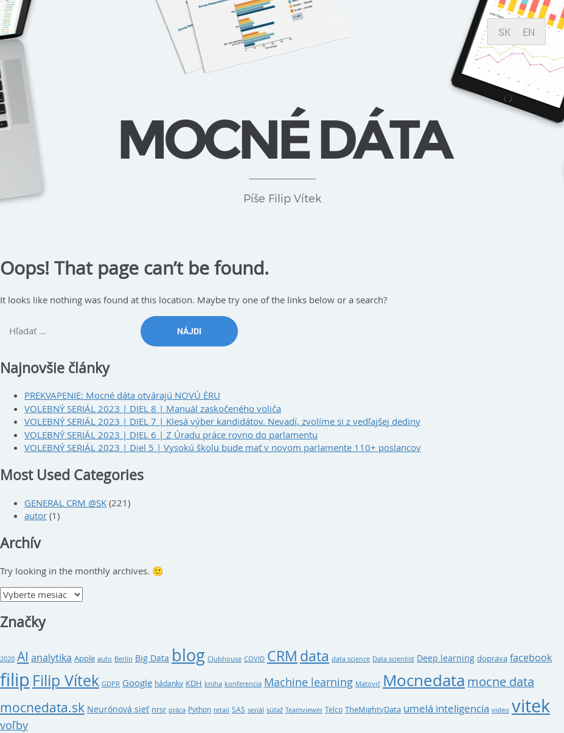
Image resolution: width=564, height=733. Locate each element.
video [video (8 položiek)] (500, 709)
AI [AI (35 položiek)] (23, 656)
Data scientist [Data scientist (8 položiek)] (393, 658)
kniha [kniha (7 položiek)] (213, 684)
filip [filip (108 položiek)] (15, 679)
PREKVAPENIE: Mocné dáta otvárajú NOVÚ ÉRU (122, 395)
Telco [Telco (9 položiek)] (334, 709)
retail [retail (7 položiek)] (221, 710)
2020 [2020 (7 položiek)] (7, 659)
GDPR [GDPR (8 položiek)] (111, 683)
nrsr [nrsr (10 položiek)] (158, 709)
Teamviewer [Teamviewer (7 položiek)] (303, 710)
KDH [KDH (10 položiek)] (194, 683)
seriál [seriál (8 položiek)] (256, 709)
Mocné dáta (282, 139)
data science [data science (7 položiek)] (351, 659)
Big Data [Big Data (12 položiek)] (152, 658)
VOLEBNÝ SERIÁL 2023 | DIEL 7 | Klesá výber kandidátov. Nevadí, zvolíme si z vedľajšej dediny (222, 421)
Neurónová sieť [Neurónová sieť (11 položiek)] (118, 709)
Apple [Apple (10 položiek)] (84, 658)
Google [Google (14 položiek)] (137, 682)
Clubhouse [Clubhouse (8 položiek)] (224, 658)
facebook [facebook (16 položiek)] (531, 657)
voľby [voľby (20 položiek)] (14, 725)
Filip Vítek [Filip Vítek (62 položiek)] (65, 680)
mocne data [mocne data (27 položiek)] (500, 681)
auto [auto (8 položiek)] (104, 658)
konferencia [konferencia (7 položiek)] (243, 684)
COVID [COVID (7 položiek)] (254, 659)
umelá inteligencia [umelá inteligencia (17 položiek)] (446, 708)
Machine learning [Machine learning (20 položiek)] (308, 682)
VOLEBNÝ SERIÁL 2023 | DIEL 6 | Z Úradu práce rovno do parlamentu (171, 434)
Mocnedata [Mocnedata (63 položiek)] (424, 680)
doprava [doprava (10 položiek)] (492, 658)
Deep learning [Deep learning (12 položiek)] (446, 658)
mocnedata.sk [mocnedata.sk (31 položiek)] (42, 707)
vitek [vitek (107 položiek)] (531, 705)
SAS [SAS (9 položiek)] (238, 709)
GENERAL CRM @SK (65, 503)
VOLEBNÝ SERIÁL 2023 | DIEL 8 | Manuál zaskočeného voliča (152, 408)
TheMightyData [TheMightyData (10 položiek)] (373, 709)
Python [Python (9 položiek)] (199, 709)
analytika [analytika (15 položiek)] (51, 658)
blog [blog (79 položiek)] (188, 655)
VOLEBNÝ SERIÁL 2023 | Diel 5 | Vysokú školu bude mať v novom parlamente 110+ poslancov (222, 447)
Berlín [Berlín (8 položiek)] (123, 658)
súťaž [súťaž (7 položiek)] (274, 710)
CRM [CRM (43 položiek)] (282, 656)
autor (35, 515)
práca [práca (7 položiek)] (177, 710)
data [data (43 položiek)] (314, 656)
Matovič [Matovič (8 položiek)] (367, 683)
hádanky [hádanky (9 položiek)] (169, 683)
